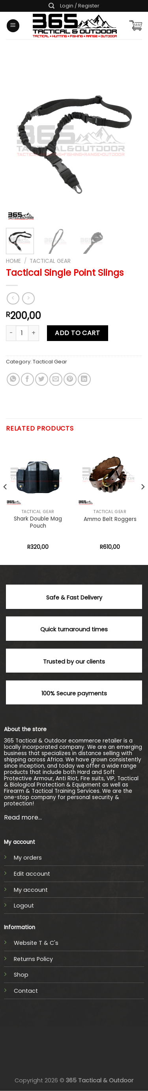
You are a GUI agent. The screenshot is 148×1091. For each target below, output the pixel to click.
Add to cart (77, 332)
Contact (26, 991)
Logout (24, 905)
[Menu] (13, 25)
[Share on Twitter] (41, 379)
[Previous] (5, 503)
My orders (28, 858)
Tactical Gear (50, 261)
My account (31, 890)
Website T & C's (36, 943)
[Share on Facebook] (27, 379)
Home (13, 261)
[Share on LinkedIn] (84, 379)
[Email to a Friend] (55, 379)
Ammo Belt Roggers (110, 519)
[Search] (51, 5)
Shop (21, 975)
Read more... (23, 817)
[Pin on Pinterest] (70, 379)
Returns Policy (33, 959)
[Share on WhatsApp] (13, 379)
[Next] (142, 503)
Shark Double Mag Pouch (38, 522)
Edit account (32, 874)
